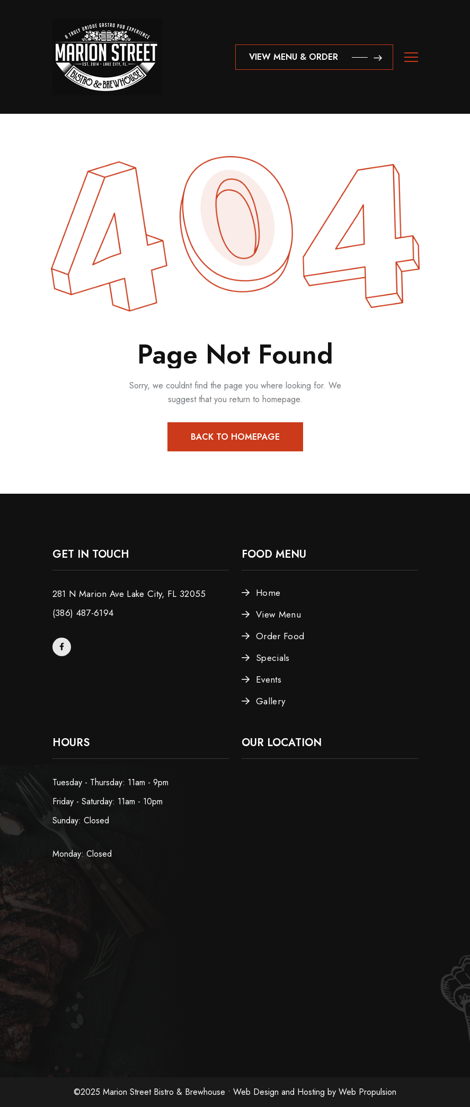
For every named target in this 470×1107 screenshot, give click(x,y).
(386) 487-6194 (83, 612)
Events (268, 679)
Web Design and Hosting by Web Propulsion (314, 1092)
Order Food (280, 636)
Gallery (270, 701)
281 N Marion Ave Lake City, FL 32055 (129, 593)
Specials (273, 657)
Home (268, 592)
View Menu (278, 614)
